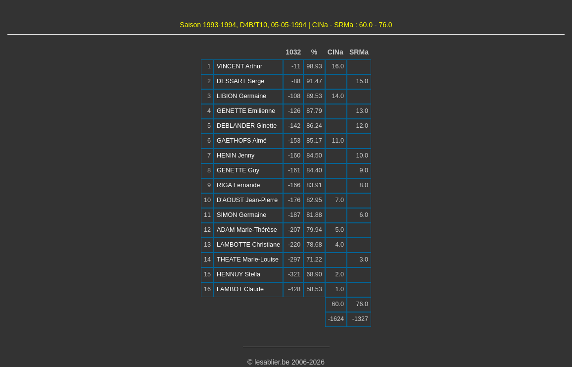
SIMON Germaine (241, 214)
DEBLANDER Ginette (247, 125)
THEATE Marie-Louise (248, 259)
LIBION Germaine (241, 96)
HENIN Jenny (235, 155)
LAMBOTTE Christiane (248, 244)
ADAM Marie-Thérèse (247, 229)
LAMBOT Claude (240, 289)
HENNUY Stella (238, 274)
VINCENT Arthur (239, 66)
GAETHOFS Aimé (242, 140)
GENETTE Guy (238, 170)
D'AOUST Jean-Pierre (247, 200)
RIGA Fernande (238, 185)
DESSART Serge (240, 81)
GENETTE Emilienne (246, 110)
